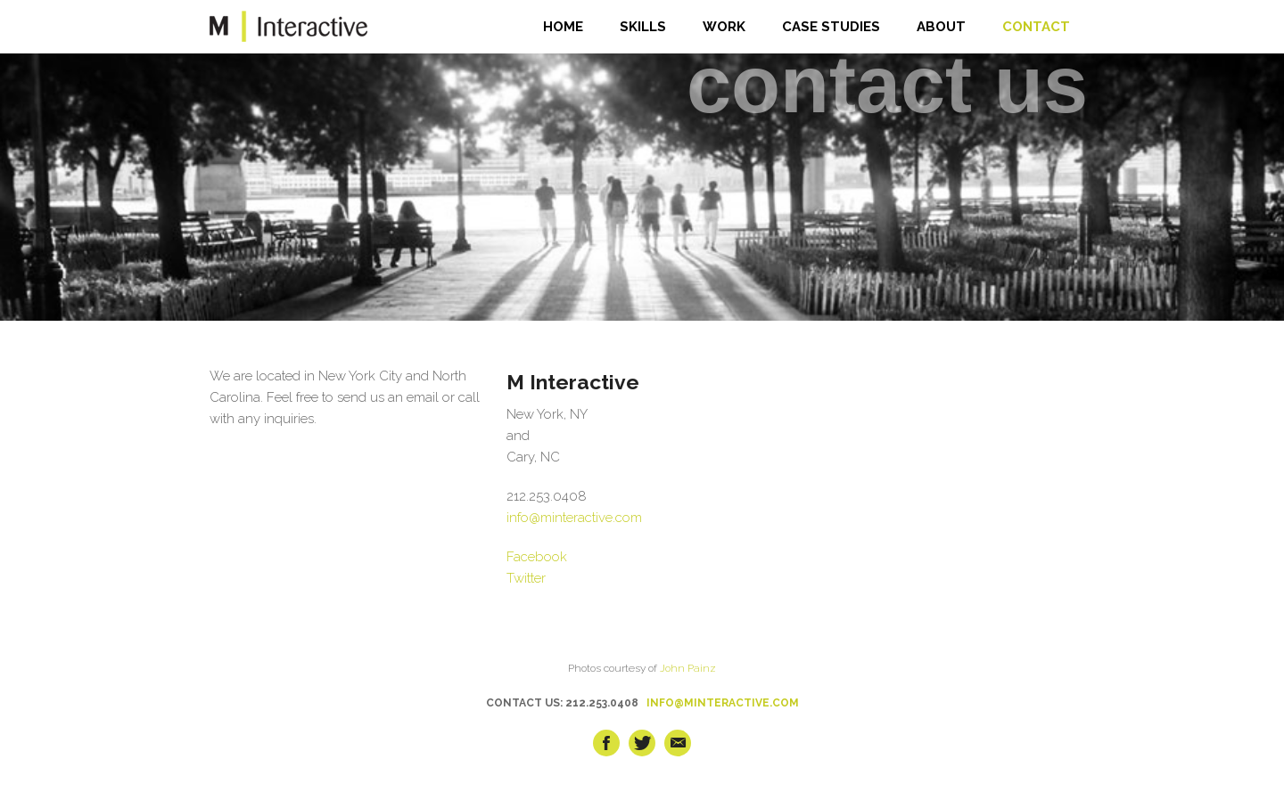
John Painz (688, 668)
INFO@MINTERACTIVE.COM (722, 703)
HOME (563, 27)
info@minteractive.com (574, 518)
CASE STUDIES (831, 27)
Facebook (536, 557)
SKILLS (643, 27)
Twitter (526, 578)
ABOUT (941, 27)
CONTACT (1036, 27)
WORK (724, 27)
